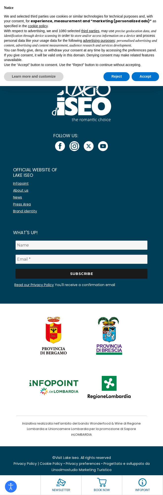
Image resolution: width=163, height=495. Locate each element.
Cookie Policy (51, 463)
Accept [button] (145, 76)
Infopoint (21, 183)
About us (20, 190)
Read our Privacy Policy (34, 284)
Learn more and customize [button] (34, 76)
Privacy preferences (83, 463)
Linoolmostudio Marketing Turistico (82, 469)
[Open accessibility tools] (11, 487)
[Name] (81, 245)
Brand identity (25, 211)
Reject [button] (116, 76)
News (17, 197)
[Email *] (81, 259)
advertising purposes (99, 41)
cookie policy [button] (37, 26)
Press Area (22, 204)
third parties (90, 31)
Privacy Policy (25, 463)
